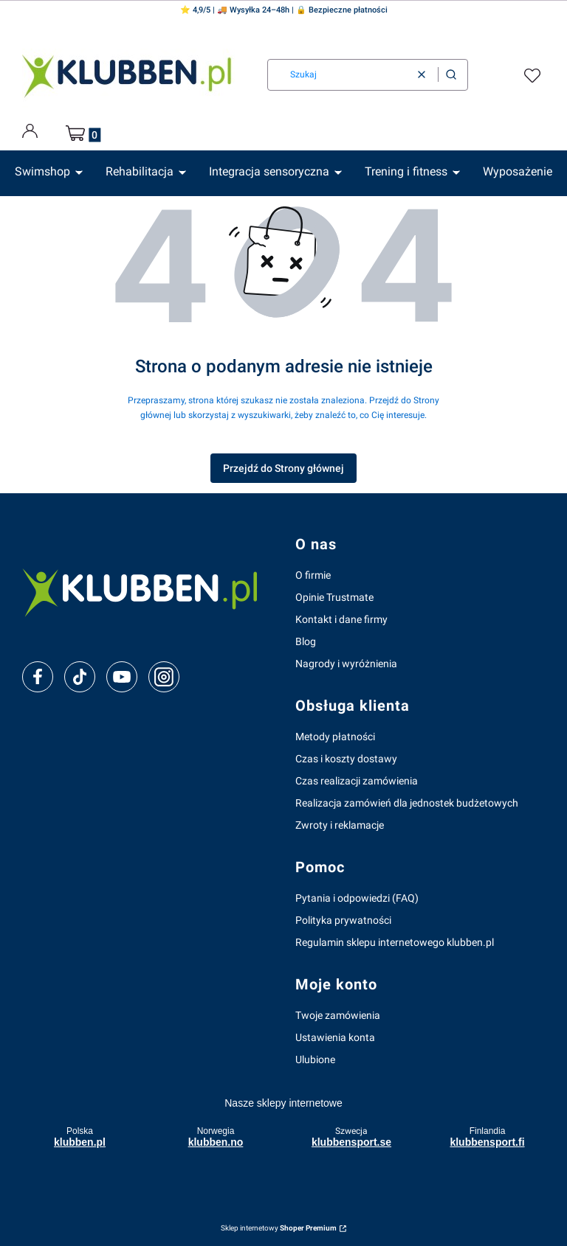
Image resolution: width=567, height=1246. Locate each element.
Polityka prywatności (343, 920)
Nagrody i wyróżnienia (346, 663)
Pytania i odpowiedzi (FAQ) (357, 898)
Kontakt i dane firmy (341, 619)
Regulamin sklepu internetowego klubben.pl (394, 942)
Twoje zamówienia (337, 1015)
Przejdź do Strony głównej (283, 468)
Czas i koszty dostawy (346, 759)
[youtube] (121, 677)
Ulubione (315, 1059)
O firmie (313, 575)
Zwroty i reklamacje (339, 825)
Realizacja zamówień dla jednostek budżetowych (406, 803)
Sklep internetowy (279, 1228)
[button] (451, 75)
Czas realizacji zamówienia (356, 781)
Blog (305, 641)
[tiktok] (80, 677)
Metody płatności (335, 736)
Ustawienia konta (335, 1037)
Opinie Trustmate (334, 597)
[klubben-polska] (147, 590)
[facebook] (37, 677)
